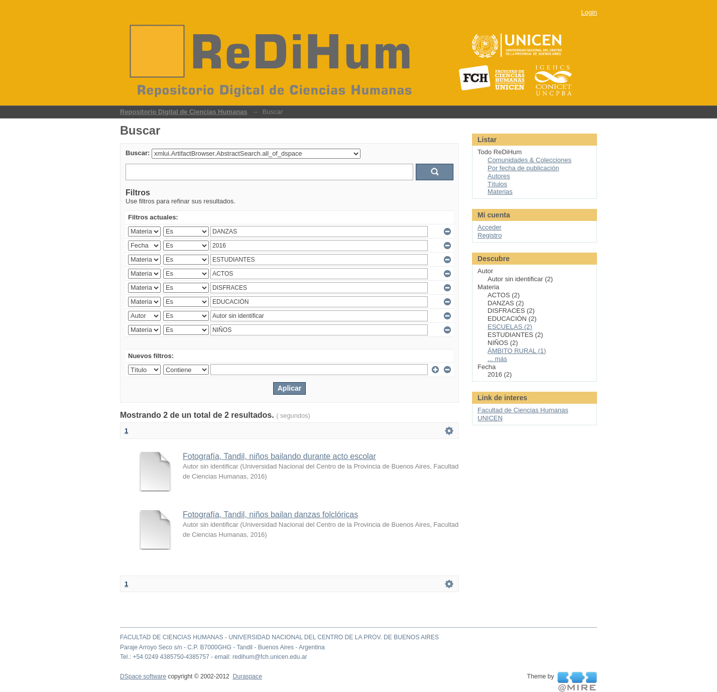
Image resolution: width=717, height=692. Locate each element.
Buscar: (138, 153)
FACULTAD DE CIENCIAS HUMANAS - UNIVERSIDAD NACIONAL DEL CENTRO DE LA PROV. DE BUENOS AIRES (279, 637)
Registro (489, 235)
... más (497, 359)
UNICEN (490, 418)
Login (589, 12)
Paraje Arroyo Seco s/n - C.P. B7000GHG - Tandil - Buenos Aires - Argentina (222, 647)
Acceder (489, 227)
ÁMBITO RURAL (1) (517, 351)
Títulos (497, 184)
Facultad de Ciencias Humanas (522, 410)
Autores (499, 176)
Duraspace (247, 676)
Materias (500, 191)
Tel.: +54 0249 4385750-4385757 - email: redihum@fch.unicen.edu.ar (213, 656)
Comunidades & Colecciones (529, 160)
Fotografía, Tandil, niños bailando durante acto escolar (279, 456)
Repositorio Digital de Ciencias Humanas (184, 112)
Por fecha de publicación (523, 168)
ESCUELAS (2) (510, 326)
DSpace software (143, 676)
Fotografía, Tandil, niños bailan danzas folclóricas (270, 514)
